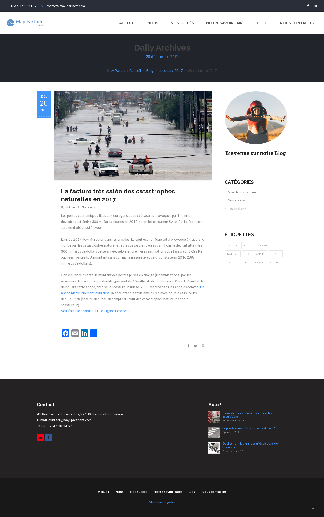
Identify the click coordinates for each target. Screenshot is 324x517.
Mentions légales (162, 502)
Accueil (103, 492)
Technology (237, 208)
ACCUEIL (127, 23)
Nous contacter (297, 23)
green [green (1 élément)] (262, 245)
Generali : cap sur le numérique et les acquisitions (247, 414)
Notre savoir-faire (225, 23)
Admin (70, 207)
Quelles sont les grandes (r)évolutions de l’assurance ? (250, 445)
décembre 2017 (171, 70)
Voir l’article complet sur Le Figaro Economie (95, 311)
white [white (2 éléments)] (274, 262)
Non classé (89, 207)
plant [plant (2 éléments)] (276, 253)
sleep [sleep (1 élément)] (243, 262)
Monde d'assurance (243, 192)
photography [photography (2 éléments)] (255, 253)
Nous (152, 23)
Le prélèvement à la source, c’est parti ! (248, 428)
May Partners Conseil (124, 70)
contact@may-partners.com (63, 6)
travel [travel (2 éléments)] (258, 262)
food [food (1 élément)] (247, 245)
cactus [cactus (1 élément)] (232, 245)
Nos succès (182, 23)
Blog (262, 23)
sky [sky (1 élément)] (229, 262)
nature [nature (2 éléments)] (232, 253)
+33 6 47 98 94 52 (21, 6)
